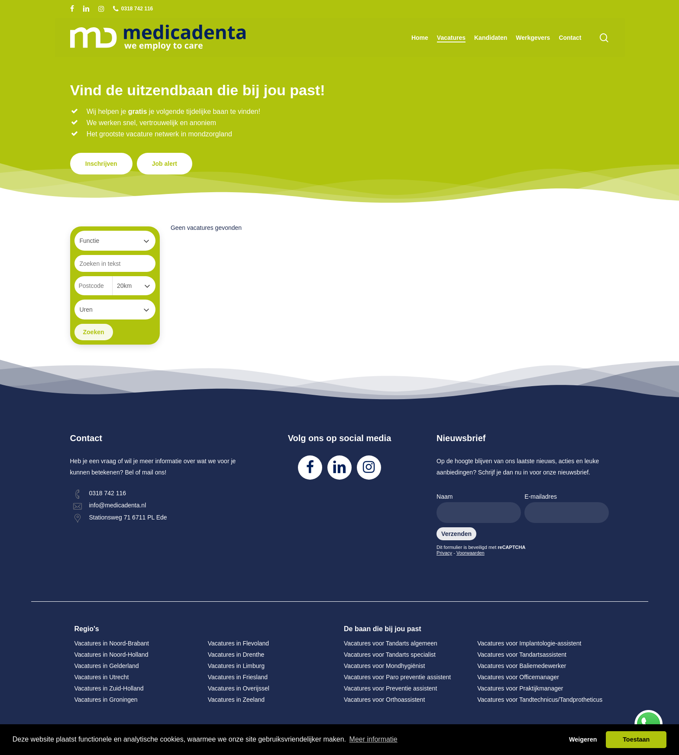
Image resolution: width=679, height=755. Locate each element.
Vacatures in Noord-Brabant (111, 643)
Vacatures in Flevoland (238, 643)
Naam (478, 508)
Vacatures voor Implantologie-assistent (529, 643)
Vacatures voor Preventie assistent (390, 688)
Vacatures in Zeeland (236, 699)
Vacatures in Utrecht (101, 677)
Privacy (444, 552)
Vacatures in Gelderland (106, 665)
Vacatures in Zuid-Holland (109, 688)
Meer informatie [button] (373, 739)
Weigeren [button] (583, 739)
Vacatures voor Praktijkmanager (520, 688)
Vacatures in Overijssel (238, 688)
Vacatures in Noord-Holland (111, 654)
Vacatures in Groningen (106, 699)
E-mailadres (566, 508)
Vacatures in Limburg (236, 665)
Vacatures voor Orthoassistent (384, 699)
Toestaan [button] (636, 739)
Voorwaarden (470, 552)
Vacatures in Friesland (238, 677)
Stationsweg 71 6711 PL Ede (128, 517)
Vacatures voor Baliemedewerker (521, 665)
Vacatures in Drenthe (236, 654)
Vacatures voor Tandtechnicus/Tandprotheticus (539, 699)
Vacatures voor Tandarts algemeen (390, 643)
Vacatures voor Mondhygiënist (384, 665)
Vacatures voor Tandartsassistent (521, 654)
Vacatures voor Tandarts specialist (390, 654)
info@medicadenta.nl (117, 505)
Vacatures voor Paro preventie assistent (397, 677)
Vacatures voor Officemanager (518, 677)
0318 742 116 (107, 493)
